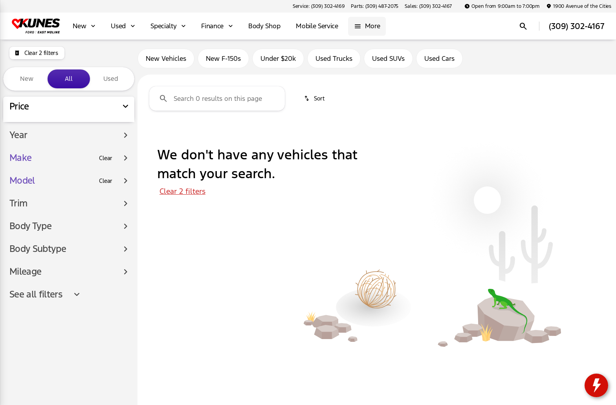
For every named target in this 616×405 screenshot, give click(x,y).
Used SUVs (388, 58)
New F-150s (223, 58)
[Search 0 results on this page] (217, 98)
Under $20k (278, 58)
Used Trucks (333, 58)
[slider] (19, 135)
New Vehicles (166, 58)
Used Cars (439, 58)
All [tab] (69, 79)
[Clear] (106, 229)
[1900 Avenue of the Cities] (578, 6)
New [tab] (26, 79)
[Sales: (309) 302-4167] (428, 6)
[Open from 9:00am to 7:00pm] (502, 6)
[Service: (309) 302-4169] (318, 6)
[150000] (107, 176)
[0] (25, 176)
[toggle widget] (596, 385)
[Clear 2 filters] (36, 53)
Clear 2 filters (182, 191)
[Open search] (523, 26)
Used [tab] (110, 79)
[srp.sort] (315, 98)
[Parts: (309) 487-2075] (374, 6)
